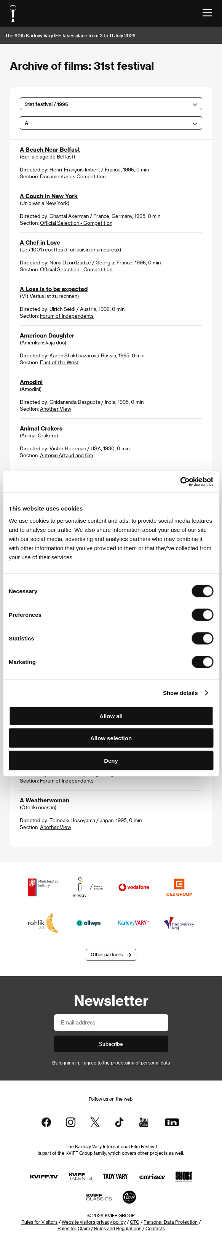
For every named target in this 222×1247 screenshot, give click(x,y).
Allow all (111, 715)
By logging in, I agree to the (111, 1062)
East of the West (59, 362)
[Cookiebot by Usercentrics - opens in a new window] (180, 482)
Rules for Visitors (39, 1222)
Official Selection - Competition (76, 223)
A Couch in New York (49, 195)
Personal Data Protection (171, 1222)
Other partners (107, 954)
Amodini (31, 381)
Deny (111, 760)
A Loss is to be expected (54, 288)
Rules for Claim (73, 1228)
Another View (55, 408)
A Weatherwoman (44, 800)
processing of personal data (140, 1062)
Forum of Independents (67, 316)
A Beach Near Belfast (50, 149)
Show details (180, 693)
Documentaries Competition (72, 176)
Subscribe (111, 1044)
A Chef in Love (40, 242)
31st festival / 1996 (46, 104)
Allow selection (111, 738)
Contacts (155, 1228)
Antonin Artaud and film (66, 455)
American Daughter (47, 335)
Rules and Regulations (117, 1228)
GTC (134, 1222)
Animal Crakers (41, 428)
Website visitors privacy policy (94, 1222)
